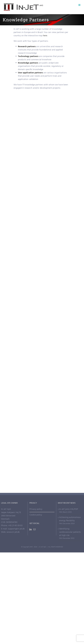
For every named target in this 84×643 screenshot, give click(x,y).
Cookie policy (35, 515)
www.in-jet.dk (13, 532)
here (45, 35)
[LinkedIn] (30, 529)
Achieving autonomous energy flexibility (70, 519)
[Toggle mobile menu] (79, 5)
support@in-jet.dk (16, 529)
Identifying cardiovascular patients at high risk (70, 532)
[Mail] (34, 529)
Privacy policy (35, 509)
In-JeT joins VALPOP (68, 509)
